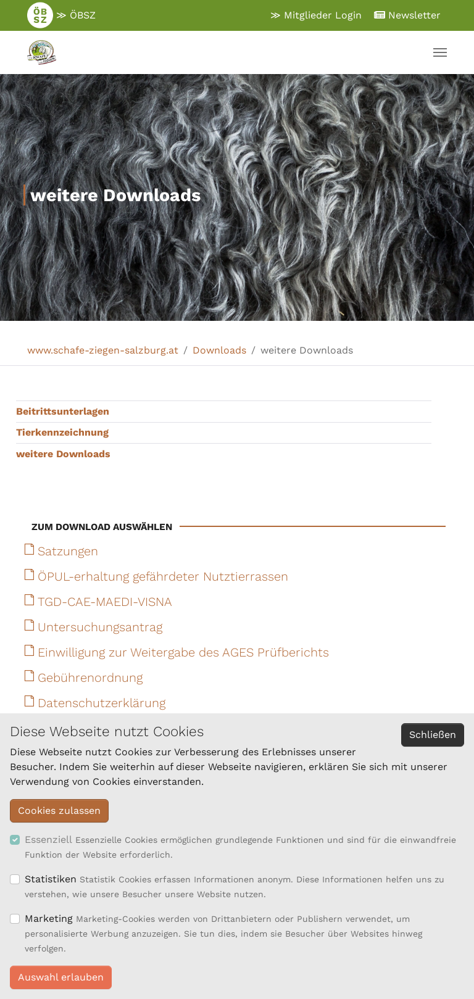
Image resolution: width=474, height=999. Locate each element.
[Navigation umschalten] (440, 52)
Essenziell (48, 839)
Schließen (432, 734)
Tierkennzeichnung (62, 432)
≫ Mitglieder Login (316, 15)
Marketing (49, 918)
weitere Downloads (63, 454)
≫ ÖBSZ (61, 15)
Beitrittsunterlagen (62, 411)
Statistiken (51, 879)
